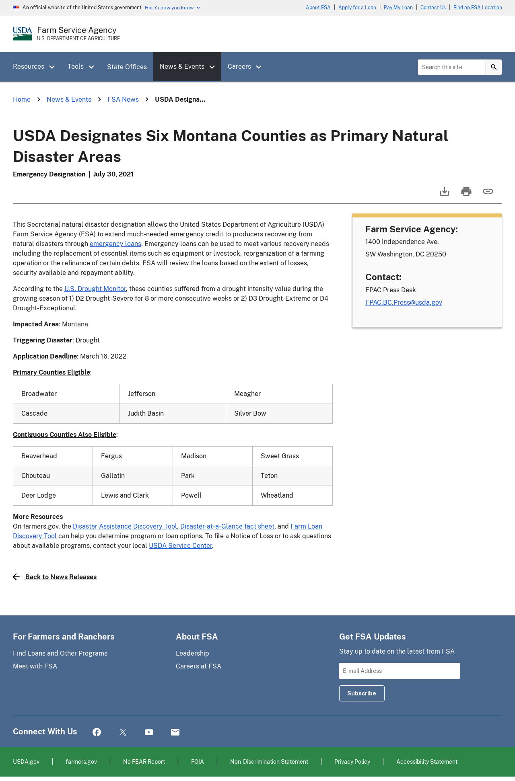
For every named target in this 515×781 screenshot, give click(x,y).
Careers (239, 66)
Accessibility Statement (426, 761)
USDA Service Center (180, 545)
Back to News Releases (55, 577)
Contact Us (433, 7)
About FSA (318, 7)
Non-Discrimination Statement (269, 761)
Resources (28, 66)
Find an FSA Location (477, 7)
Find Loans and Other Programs (60, 653)
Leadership (192, 653)
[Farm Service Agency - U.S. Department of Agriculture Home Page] (78, 33)
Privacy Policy (352, 761)
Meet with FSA (35, 666)
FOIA (197, 761)
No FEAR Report (144, 761)
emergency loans (115, 244)
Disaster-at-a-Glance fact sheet (227, 526)
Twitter (123, 733)
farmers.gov (81, 761)
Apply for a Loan (357, 7)
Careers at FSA (198, 666)
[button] (54, 67)
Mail (175, 733)
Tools (76, 66)
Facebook (97, 733)
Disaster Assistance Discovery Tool (125, 526)
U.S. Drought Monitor (95, 289)
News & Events (182, 66)
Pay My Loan (398, 7)
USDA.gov (26, 761)
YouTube (149, 733)
